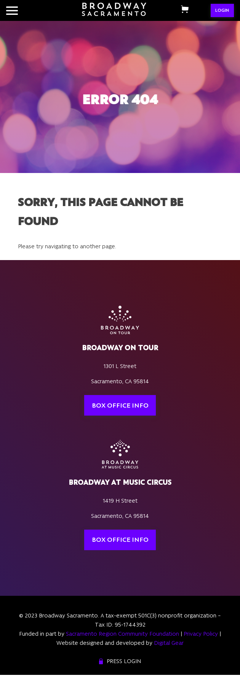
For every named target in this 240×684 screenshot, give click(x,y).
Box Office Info (120, 405)
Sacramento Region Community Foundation (122, 634)
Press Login (124, 661)
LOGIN (222, 10)
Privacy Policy (201, 634)
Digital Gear (169, 643)
